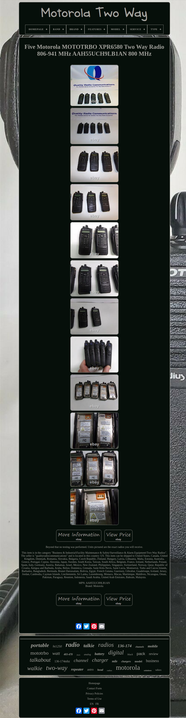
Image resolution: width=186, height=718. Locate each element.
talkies (158, 670)
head (100, 669)
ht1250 (57, 646)
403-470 (68, 654)
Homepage (94, 683)
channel (81, 660)
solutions (148, 670)
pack (141, 653)
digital (116, 652)
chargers (126, 661)
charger (100, 660)
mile (114, 661)
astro (90, 669)
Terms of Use (94, 698)
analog (87, 654)
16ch (78, 655)
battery (99, 654)
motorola (128, 667)
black (130, 654)
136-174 (124, 645)
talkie (89, 645)
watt (56, 653)
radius (109, 670)
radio (73, 644)
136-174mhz (62, 661)
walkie (34, 668)
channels (139, 646)
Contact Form (94, 688)
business (152, 661)
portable (40, 645)
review (153, 654)
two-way (56, 667)
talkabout (40, 660)
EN (91, 703)
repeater (77, 669)
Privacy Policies (94, 693)
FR (97, 703)
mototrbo (39, 653)
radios (106, 644)
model (138, 661)
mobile (153, 646)
